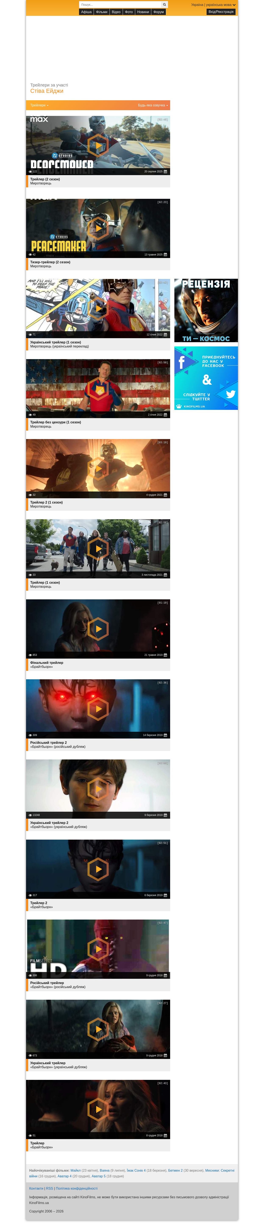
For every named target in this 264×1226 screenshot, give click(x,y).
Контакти (36, 1188)
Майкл (76, 1170)
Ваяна (105, 1170)
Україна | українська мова (213, 5)
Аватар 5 (99, 1176)
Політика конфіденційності (77, 1188)
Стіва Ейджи (46, 91)
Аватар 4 (65, 1176)
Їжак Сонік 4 (136, 1170)
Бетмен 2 (175, 1170)
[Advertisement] (132, 45)
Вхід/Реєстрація (221, 12)
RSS (49, 1188)
